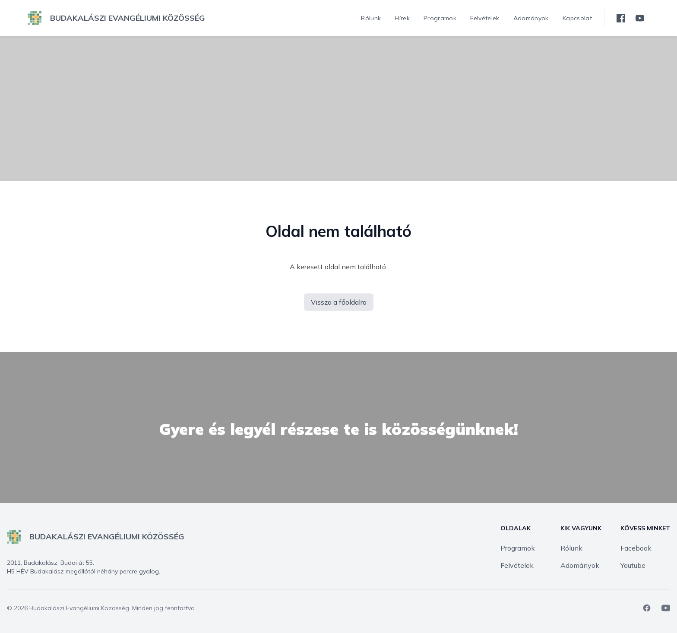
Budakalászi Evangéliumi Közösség (79, 608)
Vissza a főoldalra (339, 302)
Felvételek (517, 565)
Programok (517, 548)
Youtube (632, 565)
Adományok (579, 565)
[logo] (116, 18)
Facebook (636, 548)
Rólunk (571, 548)
